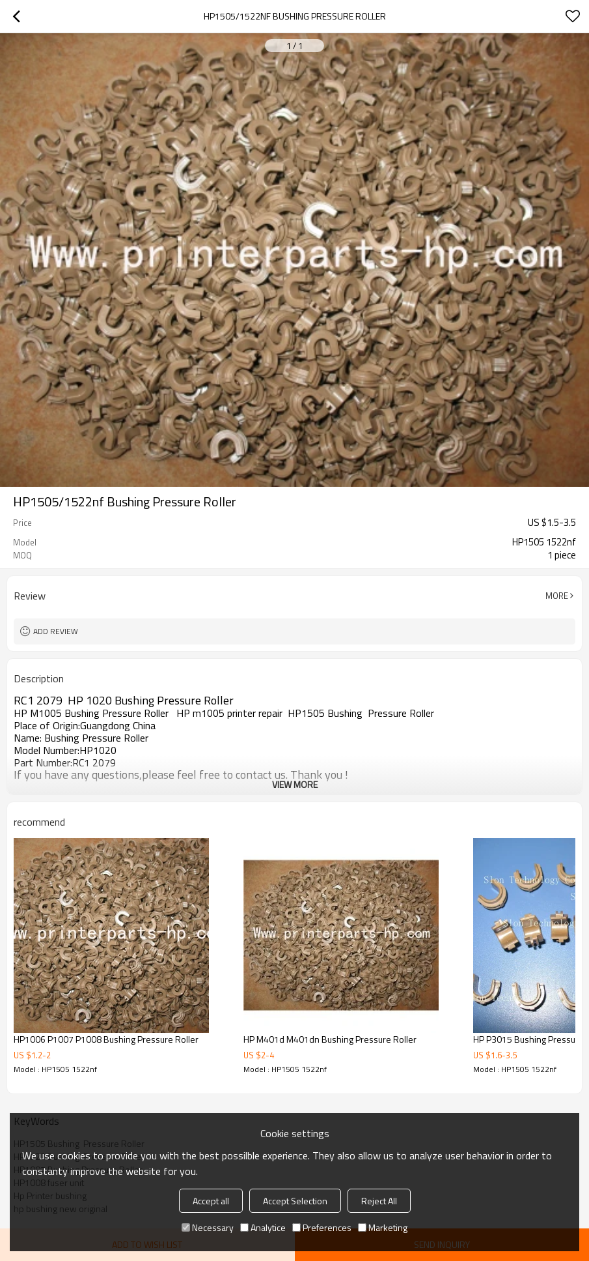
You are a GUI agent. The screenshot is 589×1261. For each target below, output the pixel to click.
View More (295, 784)
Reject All (379, 1201)
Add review (55, 631)
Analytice (263, 1227)
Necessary (208, 1227)
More (556, 595)
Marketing (382, 1227)
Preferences (321, 1227)
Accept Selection (295, 1201)
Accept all (211, 1201)
